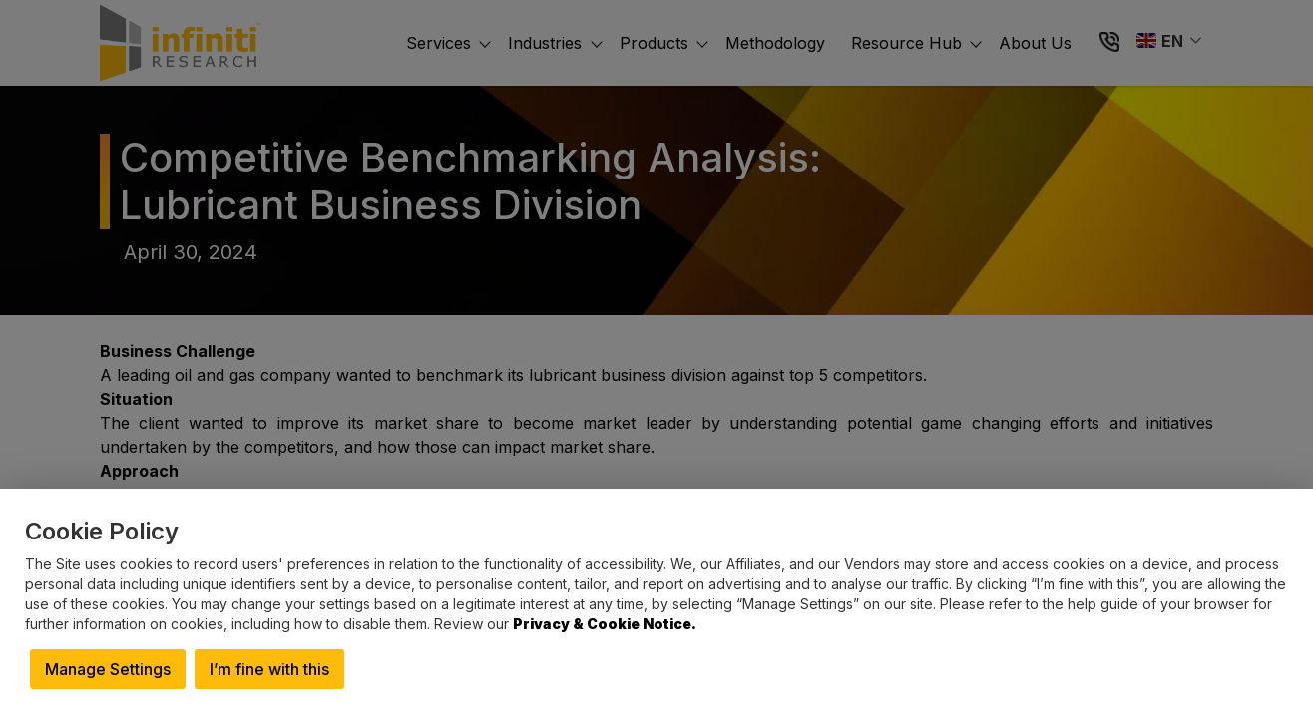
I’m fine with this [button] (269, 669)
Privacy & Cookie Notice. (604, 623)
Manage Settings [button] (108, 669)
